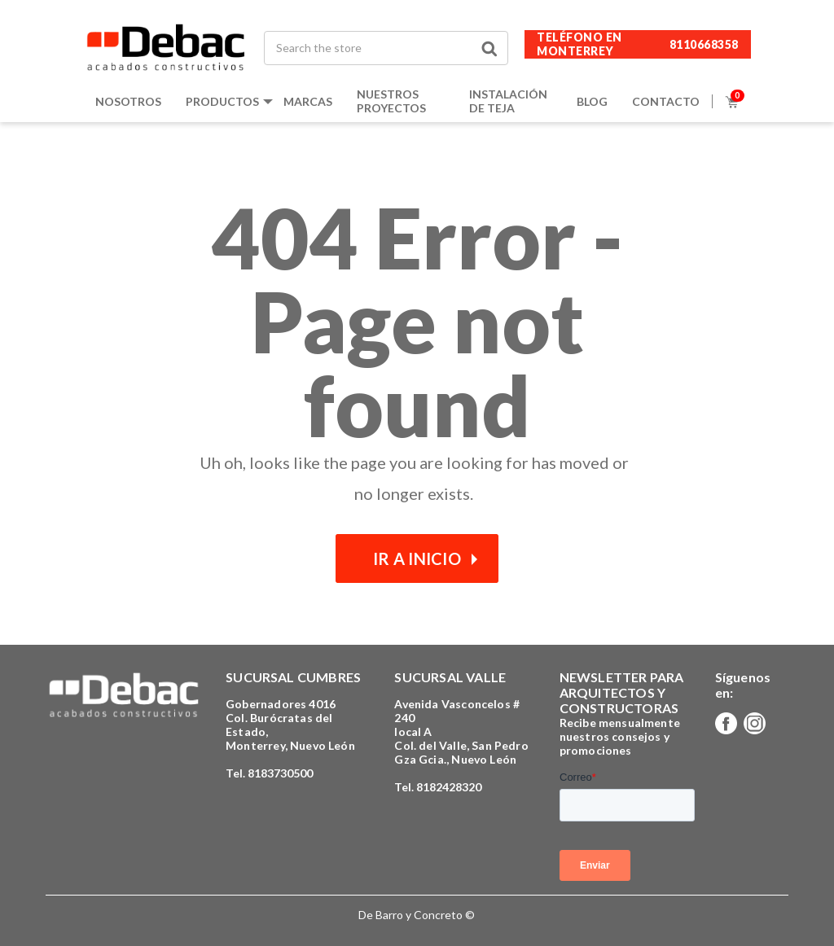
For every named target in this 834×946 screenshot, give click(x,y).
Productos (222, 101)
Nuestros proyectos (391, 101)
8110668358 (704, 44)
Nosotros (128, 101)
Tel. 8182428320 (437, 787)
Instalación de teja (508, 101)
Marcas (307, 101)
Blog (592, 101)
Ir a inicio (417, 558)
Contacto (666, 101)
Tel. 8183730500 (269, 773)
